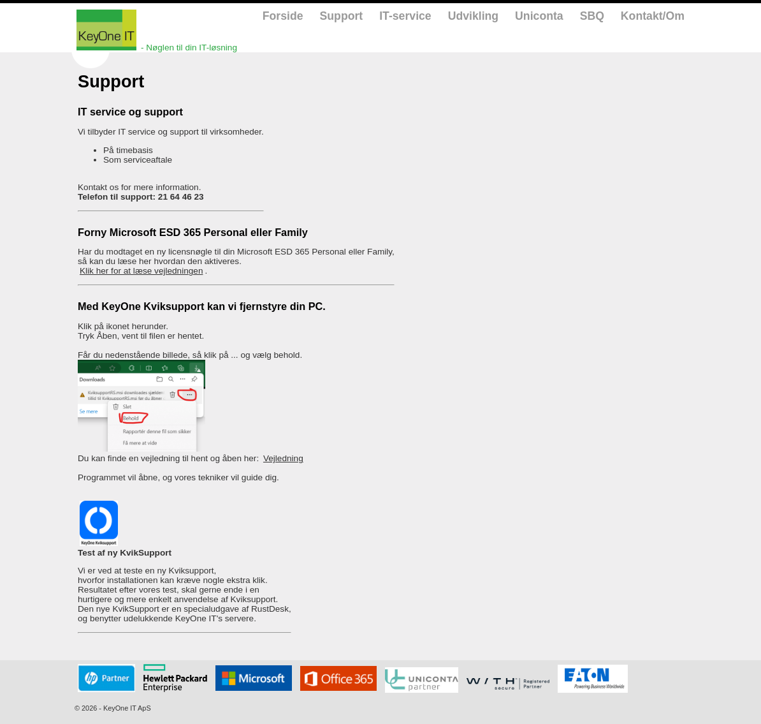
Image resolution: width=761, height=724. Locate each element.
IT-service (405, 16)
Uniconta (539, 16)
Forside (283, 16)
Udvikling (473, 16)
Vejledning (283, 458)
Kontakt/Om (653, 16)
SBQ (592, 16)
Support (341, 16)
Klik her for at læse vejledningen (141, 271)
